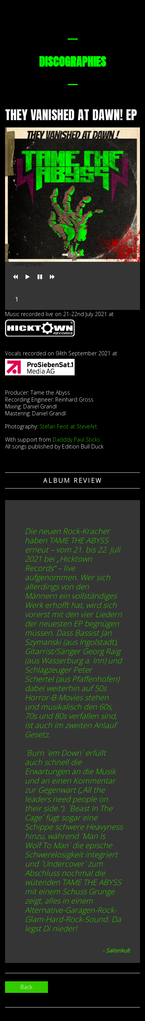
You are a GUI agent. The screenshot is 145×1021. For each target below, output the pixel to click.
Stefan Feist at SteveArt (68, 426)
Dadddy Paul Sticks (76, 439)
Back (26, 987)
